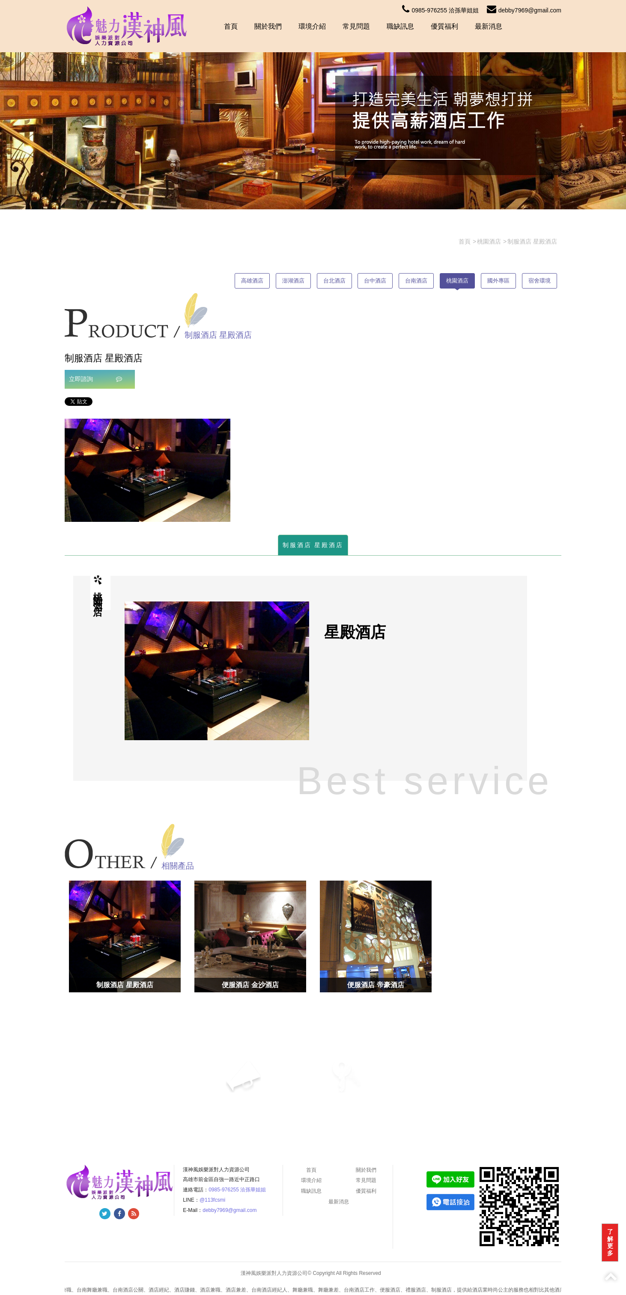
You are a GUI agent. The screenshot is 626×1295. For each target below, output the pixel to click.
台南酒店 (416, 280)
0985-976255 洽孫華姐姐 (440, 10)
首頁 (231, 26)
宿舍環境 (539, 280)
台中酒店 (375, 280)
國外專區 (498, 280)
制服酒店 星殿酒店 (313, 545)
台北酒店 (334, 280)
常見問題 (356, 26)
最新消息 (488, 26)
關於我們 (268, 26)
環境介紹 (312, 26)
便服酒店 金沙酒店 (250, 984)
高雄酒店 (252, 280)
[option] (147, 470)
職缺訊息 (400, 26)
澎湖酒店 (293, 280)
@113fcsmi (212, 1200)
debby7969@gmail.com (524, 10)
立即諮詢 (95, 378)
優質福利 (444, 26)
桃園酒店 (457, 280)
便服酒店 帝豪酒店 (375, 984)
